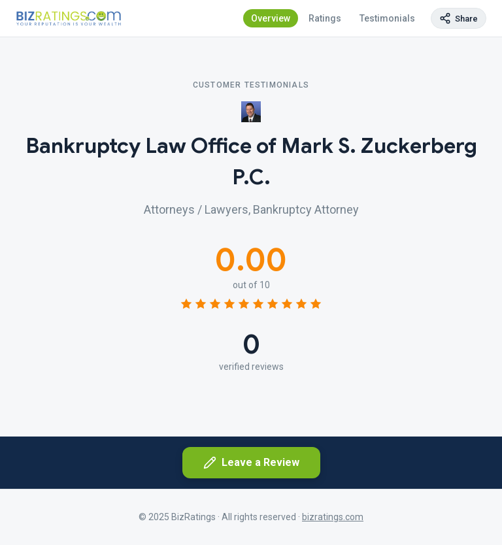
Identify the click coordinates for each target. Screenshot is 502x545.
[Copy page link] (458, 18)
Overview (270, 18)
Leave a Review (251, 462)
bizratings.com (332, 517)
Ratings (325, 18)
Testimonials (387, 18)
